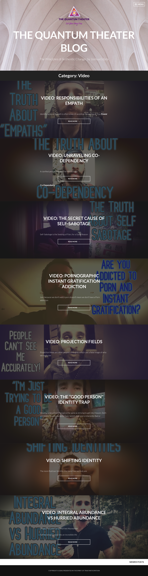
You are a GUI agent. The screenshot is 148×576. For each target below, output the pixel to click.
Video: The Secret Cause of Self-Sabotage (74, 221)
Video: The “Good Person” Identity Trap (74, 399)
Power (104, 114)
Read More (79, 122)
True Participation (92, 570)
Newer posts (137, 562)
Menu (139, 4)
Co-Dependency (47, 185)
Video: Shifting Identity (74, 460)
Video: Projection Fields (74, 341)
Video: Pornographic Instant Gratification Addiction (74, 281)
